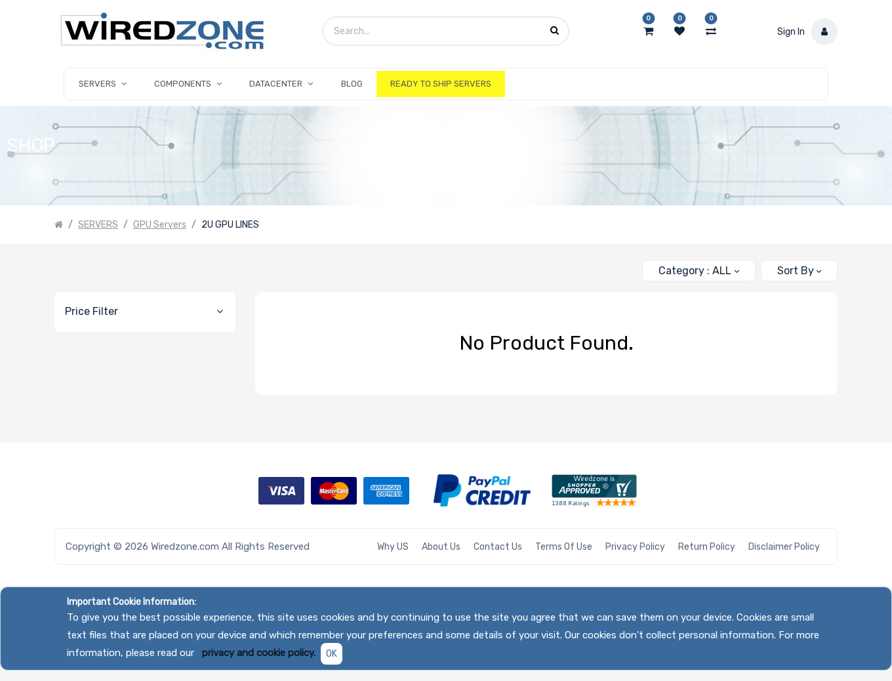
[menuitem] (352, 84)
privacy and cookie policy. (258, 653)
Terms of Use (563, 546)
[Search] (626, 265)
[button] (799, 270)
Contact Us (498, 546)
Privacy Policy (635, 546)
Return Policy (706, 546)
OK (331, 653)
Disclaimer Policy (784, 546)
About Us (441, 546)
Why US (393, 546)
